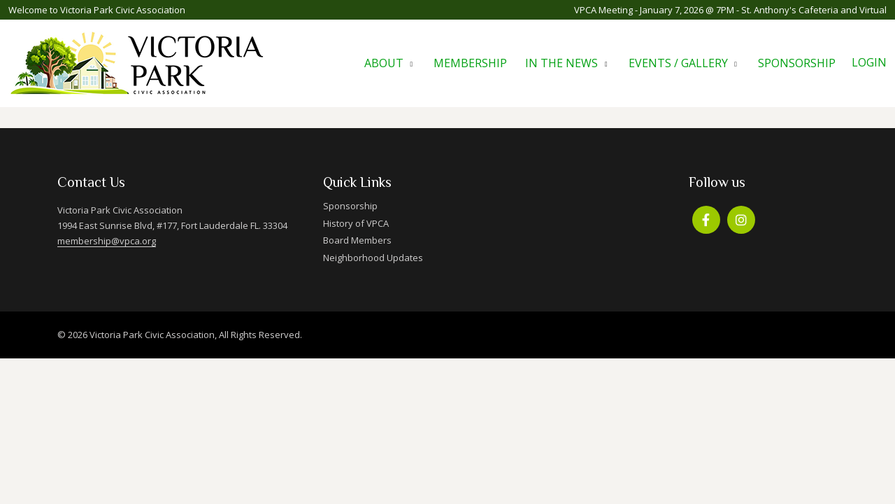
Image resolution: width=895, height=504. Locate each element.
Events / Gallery (678, 63)
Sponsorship (797, 63)
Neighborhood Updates (373, 257)
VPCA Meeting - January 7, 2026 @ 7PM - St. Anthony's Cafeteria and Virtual (730, 10)
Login (869, 62)
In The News (561, 63)
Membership (470, 63)
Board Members (357, 240)
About (383, 63)
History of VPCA (356, 223)
